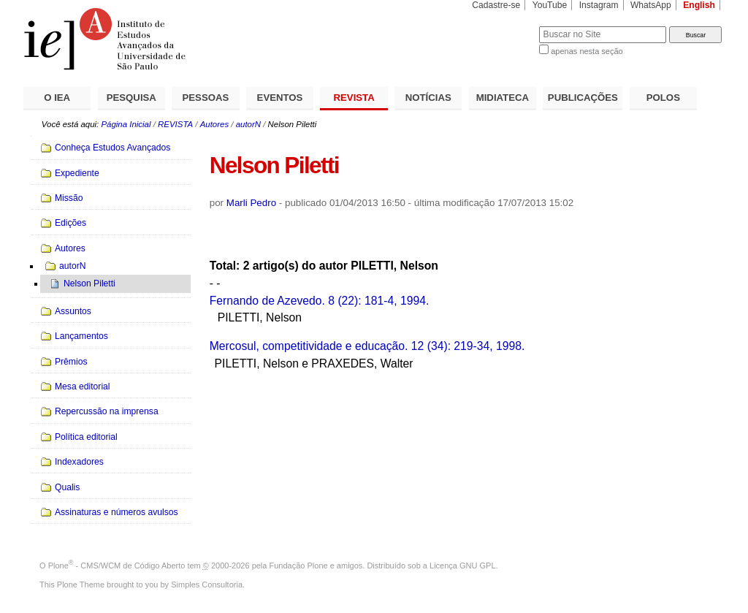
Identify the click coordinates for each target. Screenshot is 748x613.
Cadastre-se (496, 5)
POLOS (663, 97)
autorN (248, 124)
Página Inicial (125, 124)
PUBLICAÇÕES (583, 97)
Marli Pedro (251, 202)
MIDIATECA (502, 97)
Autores (214, 124)
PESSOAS (206, 97)
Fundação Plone (299, 565)
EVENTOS (280, 97)
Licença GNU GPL (462, 565)
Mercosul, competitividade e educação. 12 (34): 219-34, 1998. (367, 346)
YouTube (550, 5)
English (699, 5)
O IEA (57, 97)
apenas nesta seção (586, 51)
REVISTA (354, 97)
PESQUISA (131, 97)
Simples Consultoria (207, 584)
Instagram (599, 5)
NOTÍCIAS (428, 97)
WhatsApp (650, 5)
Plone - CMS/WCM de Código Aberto (117, 565)
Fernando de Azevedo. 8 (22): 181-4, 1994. (320, 300)
